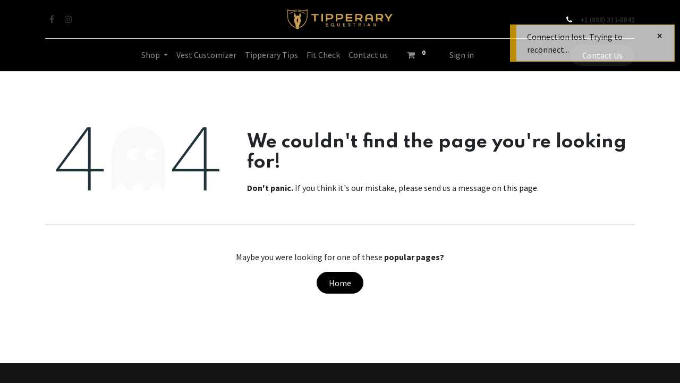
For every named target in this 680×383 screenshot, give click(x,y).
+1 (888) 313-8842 (608, 19)
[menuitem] (206, 54)
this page (520, 187)
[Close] (659, 35)
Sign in (461, 54)
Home (340, 283)
